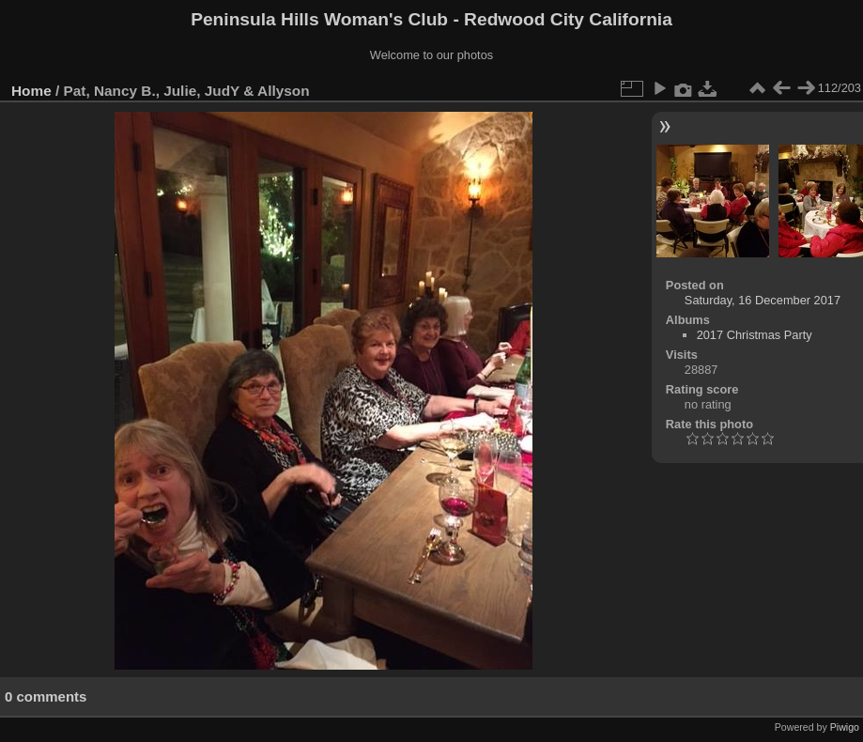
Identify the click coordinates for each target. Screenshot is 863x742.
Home (31, 91)
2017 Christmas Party (754, 335)
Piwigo (844, 727)
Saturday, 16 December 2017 (762, 300)
